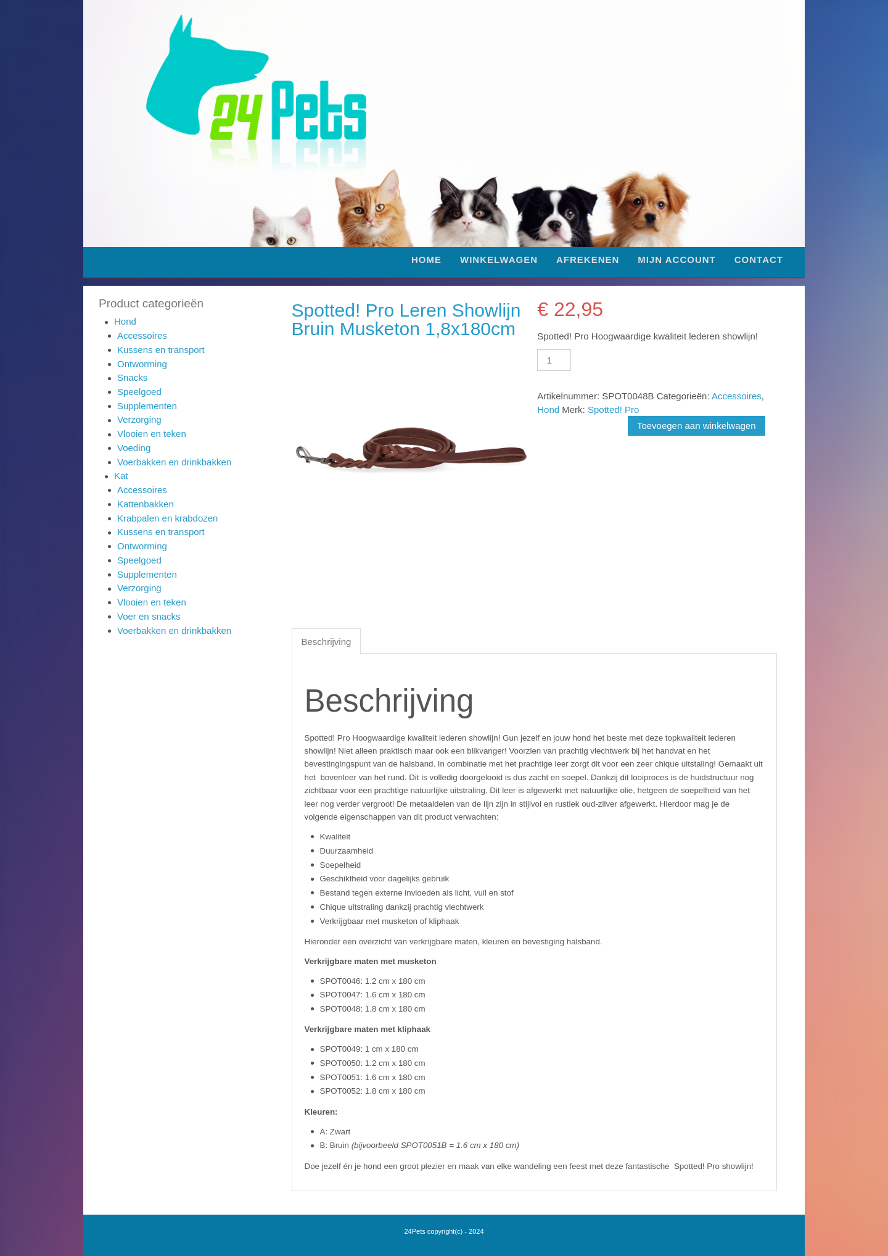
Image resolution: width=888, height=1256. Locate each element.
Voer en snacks (149, 616)
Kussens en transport (161, 349)
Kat (121, 475)
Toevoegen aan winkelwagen (696, 425)
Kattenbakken (145, 504)
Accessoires (142, 335)
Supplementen (147, 406)
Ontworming (142, 364)
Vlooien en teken (151, 433)
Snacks (132, 377)
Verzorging (139, 419)
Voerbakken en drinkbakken (174, 462)
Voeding (133, 448)
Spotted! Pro (613, 409)
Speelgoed (139, 391)
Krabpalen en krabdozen (167, 518)
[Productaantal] (553, 360)
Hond (125, 321)
